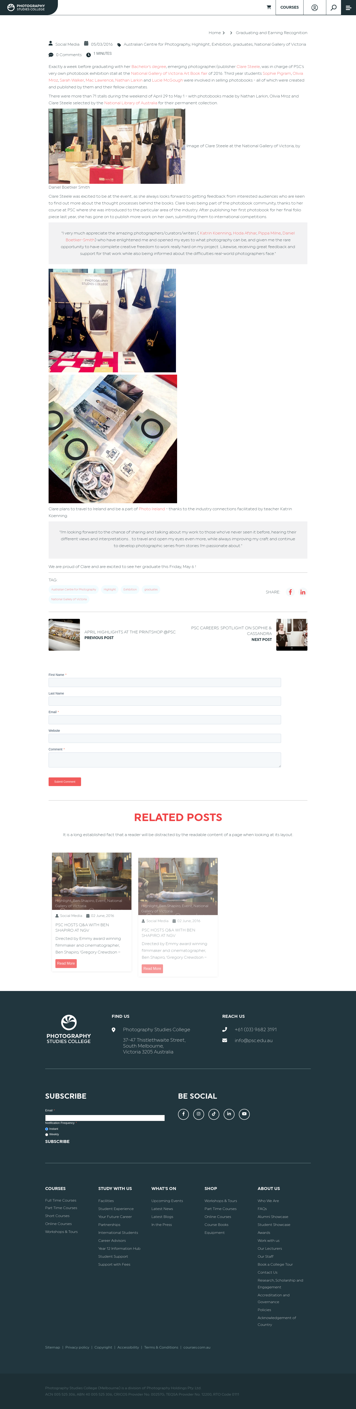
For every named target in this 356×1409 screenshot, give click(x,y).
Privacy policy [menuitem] (77, 1347)
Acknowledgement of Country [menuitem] (277, 1321)
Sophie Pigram (277, 73)
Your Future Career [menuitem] (115, 1217)
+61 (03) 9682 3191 (256, 1029)
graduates (243, 44)
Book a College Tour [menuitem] (275, 1264)
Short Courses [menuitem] (57, 1216)
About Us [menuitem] (269, 1189)
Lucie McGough (167, 80)
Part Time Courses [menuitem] (61, 1208)
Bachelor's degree (148, 67)
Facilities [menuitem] (106, 1201)
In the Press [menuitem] (161, 1225)
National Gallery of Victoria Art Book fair (169, 73)
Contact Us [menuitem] (267, 1272)
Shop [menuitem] (211, 1189)
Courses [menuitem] (55, 1189)
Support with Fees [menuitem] (114, 1264)
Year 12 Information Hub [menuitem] (119, 1248)
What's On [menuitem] (163, 1189)
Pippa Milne (269, 233)
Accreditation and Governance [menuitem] (274, 1298)
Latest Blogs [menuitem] (162, 1217)
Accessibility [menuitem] (128, 1347)
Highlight (201, 44)
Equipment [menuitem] (215, 1233)
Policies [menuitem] (264, 1310)
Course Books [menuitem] (216, 1225)
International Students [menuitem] (118, 1233)
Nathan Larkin (129, 80)
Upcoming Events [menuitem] (167, 1201)
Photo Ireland (152, 509)
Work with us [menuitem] (268, 1240)
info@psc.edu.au (254, 1040)
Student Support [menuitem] (113, 1256)
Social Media (67, 44)
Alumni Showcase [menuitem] (273, 1217)
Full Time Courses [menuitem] (60, 1200)
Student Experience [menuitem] (116, 1209)
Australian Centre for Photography (157, 44)
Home (215, 33)
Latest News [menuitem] (162, 1209)
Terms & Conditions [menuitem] (161, 1347)
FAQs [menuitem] (262, 1209)
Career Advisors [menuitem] (112, 1240)
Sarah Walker (72, 80)
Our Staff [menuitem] (266, 1256)
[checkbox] (105, 1131)
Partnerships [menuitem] (109, 1225)
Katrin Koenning (215, 233)
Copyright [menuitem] (103, 1347)
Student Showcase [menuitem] (274, 1225)
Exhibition (221, 44)
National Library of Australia (130, 103)
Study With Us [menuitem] (115, 1189)
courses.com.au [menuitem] (196, 1347)
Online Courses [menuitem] (58, 1224)
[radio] (105, 1128)
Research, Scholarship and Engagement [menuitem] (280, 1284)
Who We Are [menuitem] (268, 1201)
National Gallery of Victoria (280, 44)
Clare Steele (248, 67)
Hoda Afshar (245, 233)
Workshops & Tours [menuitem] (61, 1232)
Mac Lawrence (100, 80)
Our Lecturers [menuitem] (270, 1248)
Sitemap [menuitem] (52, 1347)
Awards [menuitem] (264, 1233)
